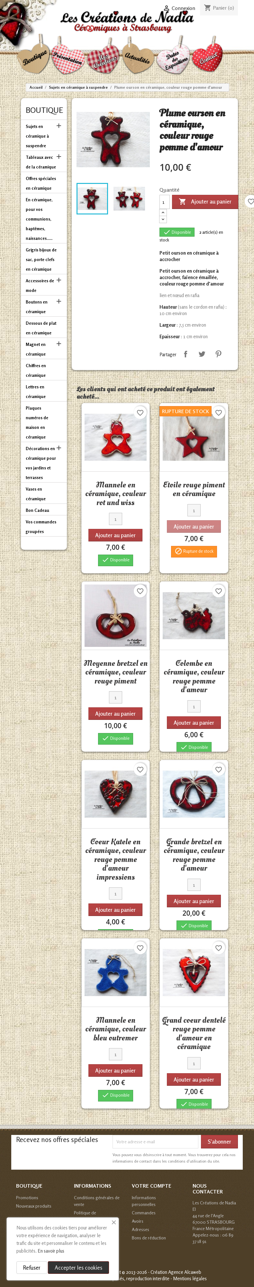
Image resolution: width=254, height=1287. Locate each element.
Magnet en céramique (36, 349)
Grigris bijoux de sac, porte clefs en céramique (41, 259)
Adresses (140, 1229)
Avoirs (137, 1221)
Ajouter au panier (205, 202)
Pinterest (218, 354)
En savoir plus (51, 1251)
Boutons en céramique (37, 306)
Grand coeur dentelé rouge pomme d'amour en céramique (194, 1033)
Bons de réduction (149, 1237)
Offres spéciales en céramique (41, 183)
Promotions (27, 1197)
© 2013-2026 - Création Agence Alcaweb (161, 1272)
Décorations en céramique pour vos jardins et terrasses (41, 463)
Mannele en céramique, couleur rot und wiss (115, 493)
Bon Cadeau (37, 510)
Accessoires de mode (40, 285)
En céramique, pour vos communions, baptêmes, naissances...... (39, 219)
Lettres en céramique (36, 391)
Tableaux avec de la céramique (41, 162)
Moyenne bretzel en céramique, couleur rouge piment (116, 672)
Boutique (44, 110)
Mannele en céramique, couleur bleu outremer (115, 1029)
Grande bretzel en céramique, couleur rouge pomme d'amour (194, 855)
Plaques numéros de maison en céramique (37, 422)
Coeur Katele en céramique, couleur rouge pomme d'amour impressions (115, 859)
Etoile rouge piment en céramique (194, 489)
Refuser (32, 1267)
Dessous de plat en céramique (41, 328)
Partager (185, 354)
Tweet (201, 354)
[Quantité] (164, 202)
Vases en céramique (36, 493)
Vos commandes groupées (41, 526)
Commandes (144, 1212)
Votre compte (151, 1186)
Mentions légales (190, 1278)
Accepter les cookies (78, 1267)
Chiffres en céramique (36, 370)
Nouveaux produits (33, 1206)
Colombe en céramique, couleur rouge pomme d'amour (194, 676)
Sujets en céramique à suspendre (37, 136)
